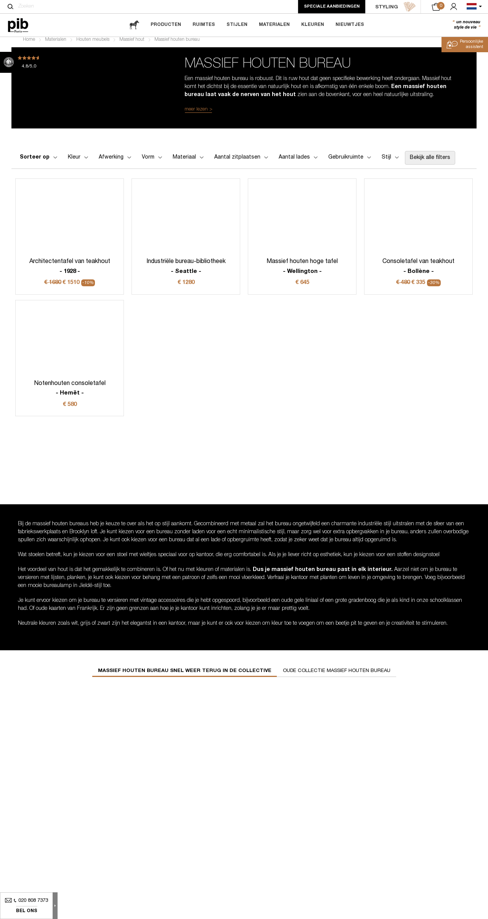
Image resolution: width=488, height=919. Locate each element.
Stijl (391, 162)
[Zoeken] (10, 6)
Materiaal (189, 162)
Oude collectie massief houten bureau (336, 675)
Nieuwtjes (350, 24)
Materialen (274, 24)
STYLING (395, 7)
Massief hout (131, 44)
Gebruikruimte (350, 162)
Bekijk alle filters (430, 162)
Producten (166, 24)
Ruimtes (204, 24)
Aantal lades (299, 162)
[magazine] (134, 25)
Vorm (153, 162)
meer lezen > (198, 114)
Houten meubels (92, 44)
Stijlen (236, 24)
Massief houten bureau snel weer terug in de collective (184, 675)
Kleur (79, 162)
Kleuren (312, 24)
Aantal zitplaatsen (242, 162)
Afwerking (116, 162)
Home (29, 44)
